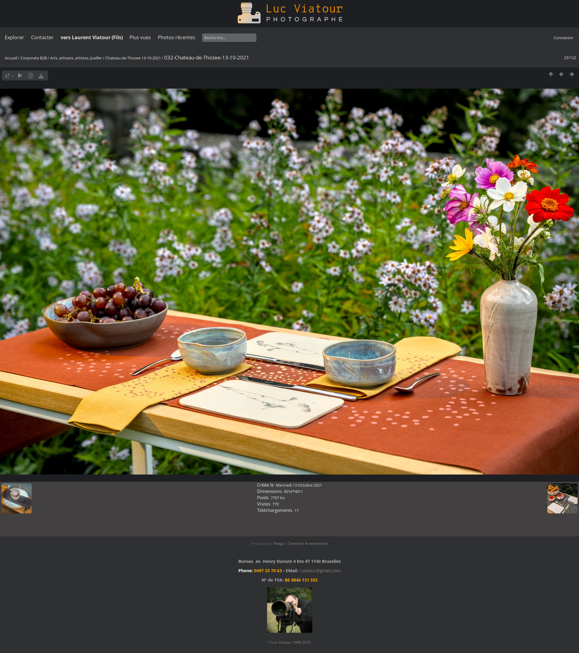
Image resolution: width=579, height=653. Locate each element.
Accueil (11, 58)
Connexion (563, 37)
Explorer (14, 37)
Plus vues (140, 37)
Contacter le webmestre (308, 543)
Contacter (42, 37)
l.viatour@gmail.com (320, 570)
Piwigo (279, 543)
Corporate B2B (34, 58)
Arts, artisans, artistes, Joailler (76, 58)
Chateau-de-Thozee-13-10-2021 (133, 58)
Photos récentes (176, 37)
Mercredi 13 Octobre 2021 (299, 485)
